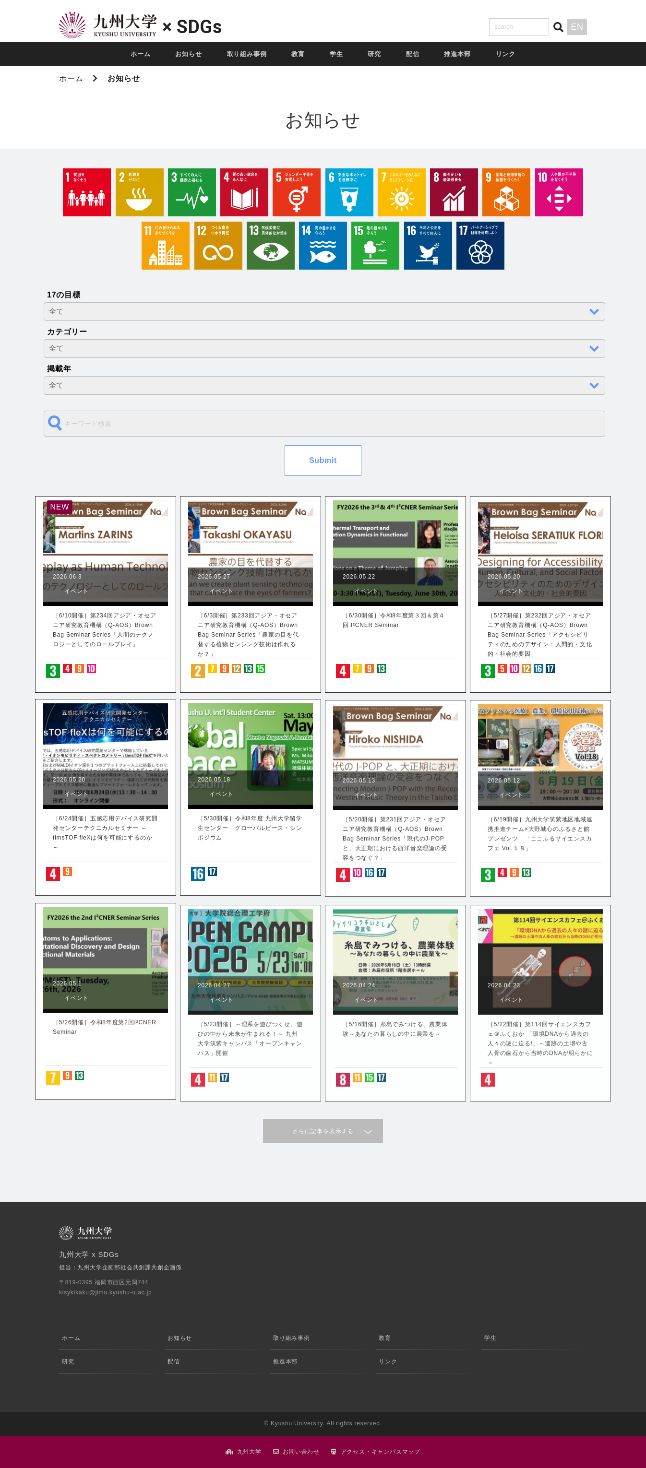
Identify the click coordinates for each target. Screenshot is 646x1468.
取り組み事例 (247, 54)
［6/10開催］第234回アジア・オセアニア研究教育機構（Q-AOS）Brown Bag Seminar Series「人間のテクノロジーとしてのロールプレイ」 (104, 630)
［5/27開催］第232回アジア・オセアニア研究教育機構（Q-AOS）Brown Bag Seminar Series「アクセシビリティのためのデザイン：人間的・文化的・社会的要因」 (540, 634)
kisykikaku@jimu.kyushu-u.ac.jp (105, 1292)
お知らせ (188, 54)
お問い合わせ (301, 1451)
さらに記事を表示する (323, 1131)
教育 (298, 54)
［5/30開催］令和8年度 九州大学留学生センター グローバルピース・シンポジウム (250, 828)
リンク (505, 54)
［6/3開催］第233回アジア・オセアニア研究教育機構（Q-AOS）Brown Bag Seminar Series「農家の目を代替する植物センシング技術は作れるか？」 (248, 634)
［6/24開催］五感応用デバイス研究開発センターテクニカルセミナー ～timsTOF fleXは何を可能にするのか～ (105, 833)
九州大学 (249, 1451)
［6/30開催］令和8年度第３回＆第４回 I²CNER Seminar (394, 620)
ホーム (140, 54)
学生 (336, 54)
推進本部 (457, 54)
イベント (76, 591)
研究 (374, 54)
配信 (412, 54)
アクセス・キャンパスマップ (380, 1451)
